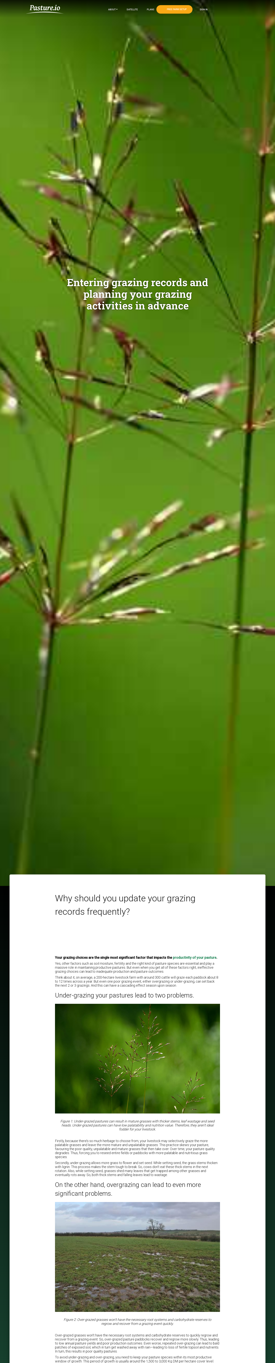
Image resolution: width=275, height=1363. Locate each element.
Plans (150, 9)
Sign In (203, 9)
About (113, 9)
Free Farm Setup (176, 9)
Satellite (132, 9)
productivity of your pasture (194, 958)
